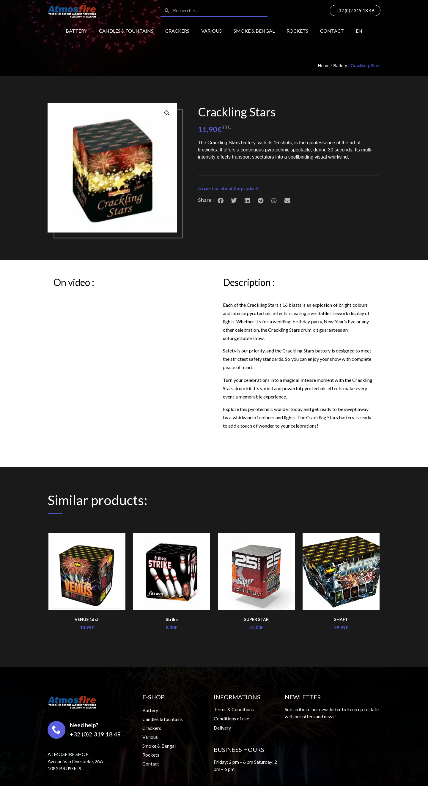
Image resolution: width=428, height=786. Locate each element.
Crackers (177, 31)
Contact (332, 31)
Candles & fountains (126, 31)
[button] (288, 188)
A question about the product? (228, 188)
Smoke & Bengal (254, 31)
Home (324, 65)
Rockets (297, 31)
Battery (76, 31)
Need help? (84, 725)
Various (211, 31)
